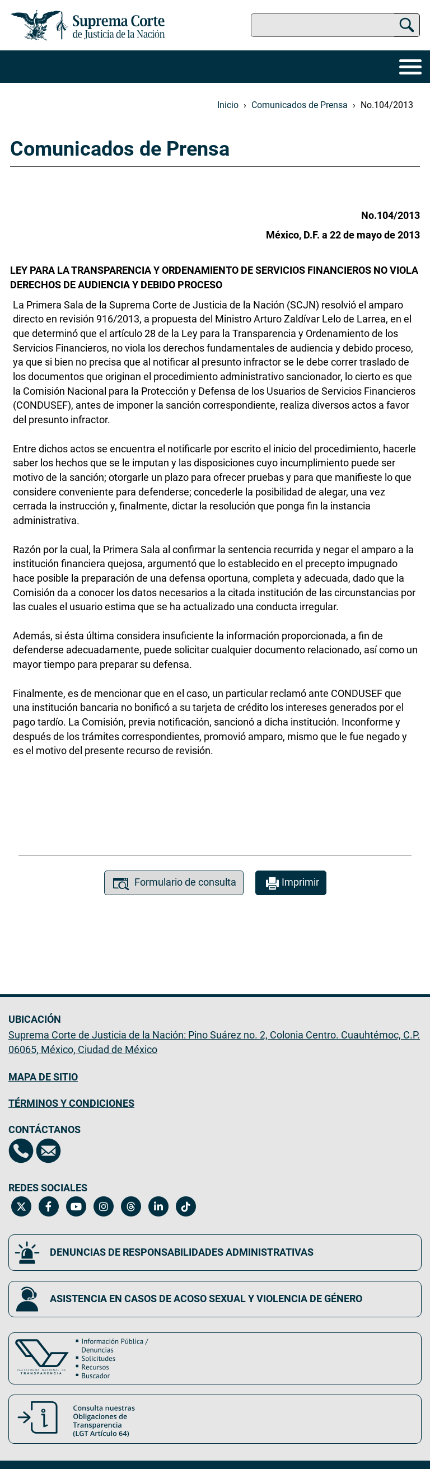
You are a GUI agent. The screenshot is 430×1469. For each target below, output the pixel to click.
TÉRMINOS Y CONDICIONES (71, 1103)
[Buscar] (406, 23)
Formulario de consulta (173, 883)
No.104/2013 (387, 105)
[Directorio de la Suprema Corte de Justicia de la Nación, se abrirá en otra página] (21, 1150)
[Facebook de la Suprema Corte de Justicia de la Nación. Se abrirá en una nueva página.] (48, 1206)
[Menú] (410, 66)
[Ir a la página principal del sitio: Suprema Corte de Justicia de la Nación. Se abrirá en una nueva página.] (88, 25)
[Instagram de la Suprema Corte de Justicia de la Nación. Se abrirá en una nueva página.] (103, 1206)
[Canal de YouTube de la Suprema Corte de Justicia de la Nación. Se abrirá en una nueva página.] (75, 1206)
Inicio (228, 105)
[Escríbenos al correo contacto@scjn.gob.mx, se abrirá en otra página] (48, 1150)
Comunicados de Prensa (299, 105)
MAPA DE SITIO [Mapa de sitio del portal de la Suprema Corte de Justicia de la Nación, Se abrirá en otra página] (43, 1077)
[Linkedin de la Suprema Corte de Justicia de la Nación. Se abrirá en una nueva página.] (158, 1206)
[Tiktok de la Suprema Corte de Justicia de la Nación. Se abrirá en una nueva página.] (185, 1206)
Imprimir (291, 883)
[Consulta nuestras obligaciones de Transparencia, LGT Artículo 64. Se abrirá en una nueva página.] (215, 1419)
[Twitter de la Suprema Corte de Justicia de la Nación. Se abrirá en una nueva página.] (21, 1206)
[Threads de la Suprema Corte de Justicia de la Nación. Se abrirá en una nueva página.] (130, 1206)
